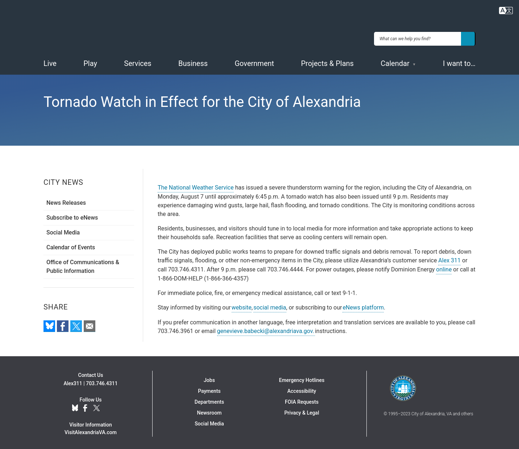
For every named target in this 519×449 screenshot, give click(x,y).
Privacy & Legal (301, 410)
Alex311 (72, 381)
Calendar (395, 61)
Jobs (209, 378)
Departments (209, 400)
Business (193, 61)
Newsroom (209, 410)
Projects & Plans (327, 61)
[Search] (468, 38)
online (444, 267)
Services (137, 61)
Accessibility (301, 389)
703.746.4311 (101, 381)
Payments (209, 389)
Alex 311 (449, 258)
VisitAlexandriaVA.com (91, 430)
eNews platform (363, 305)
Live (50, 61)
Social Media (63, 230)
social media (269, 305)
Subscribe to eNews (72, 215)
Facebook (85, 406)
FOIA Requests (302, 400)
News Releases (66, 200)
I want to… (459, 61)
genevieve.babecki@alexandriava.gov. (266, 328)
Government (254, 61)
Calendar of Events (70, 245)
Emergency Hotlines (301, 378)
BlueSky (75, 406)
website (242, 305)
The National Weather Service (196, 185)
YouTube (109, 406)
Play (90, 61)
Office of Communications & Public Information (82, 264)
